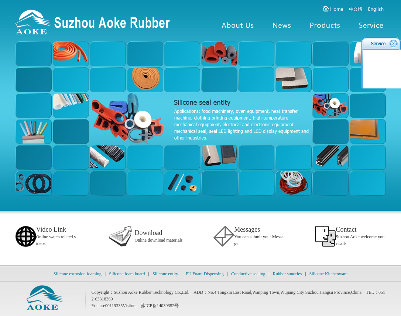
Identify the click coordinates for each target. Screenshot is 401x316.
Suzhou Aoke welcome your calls (360, 237)
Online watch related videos (56, 237)
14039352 (165, 305)
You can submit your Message (258, 237)
